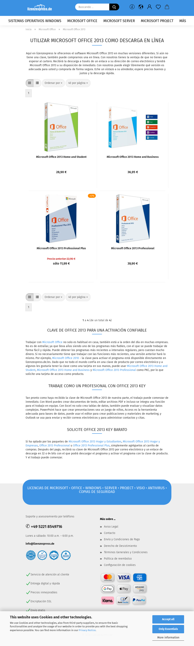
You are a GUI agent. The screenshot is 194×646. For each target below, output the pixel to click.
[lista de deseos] (158, 7)
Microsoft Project (157, 21)
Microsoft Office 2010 (65, 358)
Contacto (109, 533)
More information (168, 637)
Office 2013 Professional (54, 445)
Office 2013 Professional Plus (91, 445)
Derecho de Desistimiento (120, 546)
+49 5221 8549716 (46, 526)
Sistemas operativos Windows (34, 21)
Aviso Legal (111, 526)
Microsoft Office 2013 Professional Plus (61, 248)
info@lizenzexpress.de (40, 543)
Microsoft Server (119, 21)
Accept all (168, 619)
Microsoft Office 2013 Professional (132, 248)
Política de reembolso (118, 558)
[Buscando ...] (114, 7)
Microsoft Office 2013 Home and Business (133, 157)
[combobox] (53, 83)
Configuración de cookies (120, 565)
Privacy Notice (87, 630)
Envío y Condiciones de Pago (122, 539)
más (182, 21)
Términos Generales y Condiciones (126, 552)
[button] (140, 7)
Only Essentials (168, 629)
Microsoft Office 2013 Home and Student (61, 157)
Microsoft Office (82, 21)
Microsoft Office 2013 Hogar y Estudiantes (95, 441)
